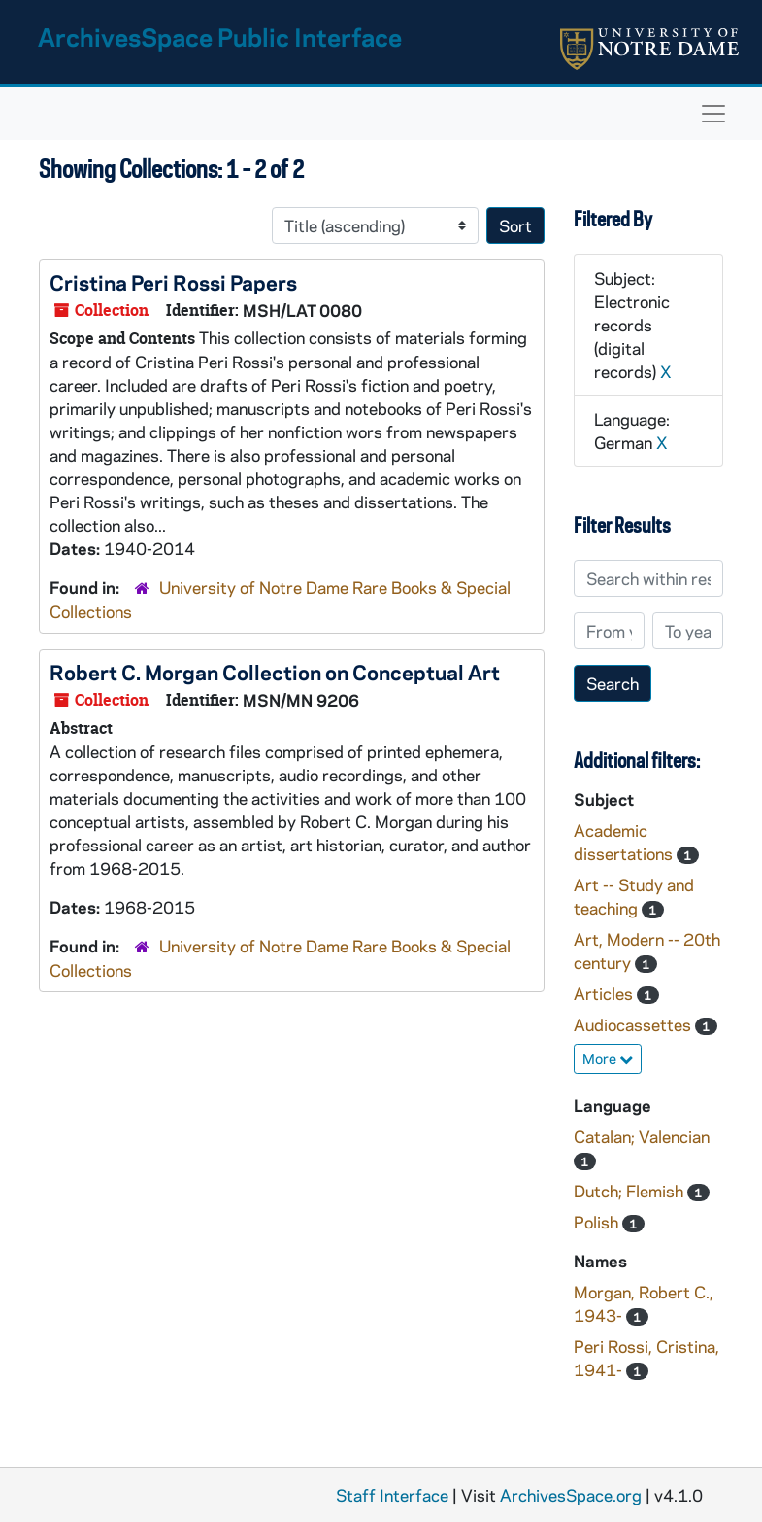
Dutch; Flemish (630, 1190)
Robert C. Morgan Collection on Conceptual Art (275, 671)
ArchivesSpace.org (571, 1494)
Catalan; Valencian (642, 1136)
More (607, 1058)
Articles (605, 993)
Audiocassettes (634, 1024)
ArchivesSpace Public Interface (220, 36)
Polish (598, 1221)
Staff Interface (392, 1494)
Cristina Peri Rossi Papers (173, 281)
